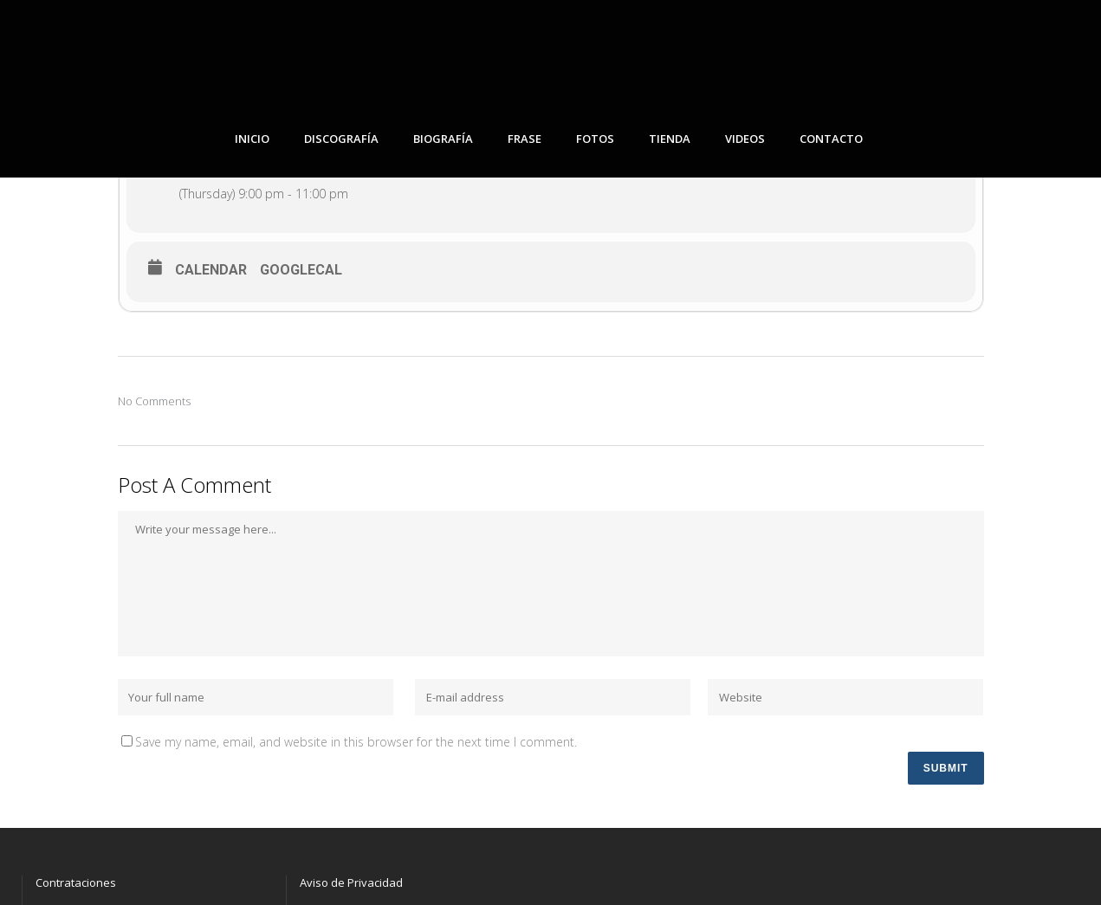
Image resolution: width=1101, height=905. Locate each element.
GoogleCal (301, 270)
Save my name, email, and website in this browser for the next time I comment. (356, 742)
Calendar (211, 270)
